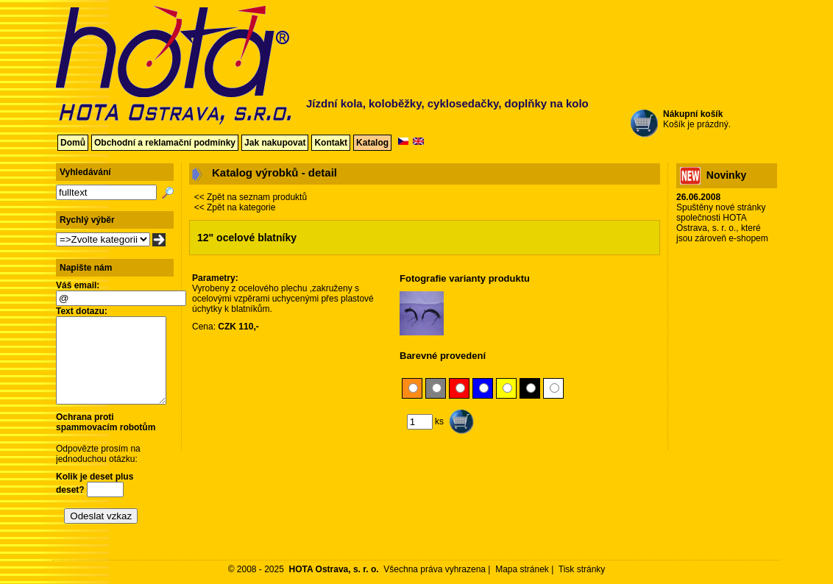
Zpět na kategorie (241, 207)
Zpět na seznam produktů (257, 197)
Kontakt (330, 143)
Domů (72, 143)
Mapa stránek (522, 569)
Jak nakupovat (274, 143)
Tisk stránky (582, 569)
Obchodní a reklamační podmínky (164, 143)
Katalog (372, 143)
